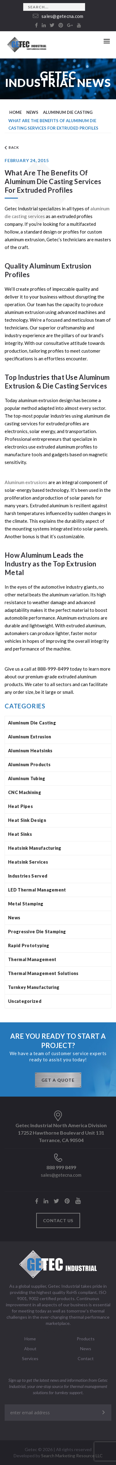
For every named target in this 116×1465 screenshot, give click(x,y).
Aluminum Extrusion (29, 736)
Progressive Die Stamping (37, 931)
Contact (86, 1358)
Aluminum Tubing (26, 778)
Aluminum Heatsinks (30, 750)
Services (30, 1358)
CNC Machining (24, 792)
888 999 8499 (61, 1167)
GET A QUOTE (58, 1080)
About (30, 1348)
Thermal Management (32, 959)
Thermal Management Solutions (43, 973)
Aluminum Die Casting (32, 722)
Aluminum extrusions (26, 482)
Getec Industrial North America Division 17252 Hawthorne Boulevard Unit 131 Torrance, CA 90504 (61, 1132)
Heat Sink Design (27, 820)
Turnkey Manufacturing (33, 987)
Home (30, 1338)
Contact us (58, 1220)
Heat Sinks (20, 834)
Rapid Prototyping (28, 945)
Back (12, 148)
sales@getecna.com (58, 16)
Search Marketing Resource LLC (72, 1455)
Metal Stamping (25, 903)
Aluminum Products (29, 764)
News (14, 917)
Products (86, 1338)
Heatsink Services (28, 862)
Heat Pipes (20, 806)
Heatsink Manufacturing (35, 848)
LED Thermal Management (37, 889)
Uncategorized (24, 1001)
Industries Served (27, 876)
